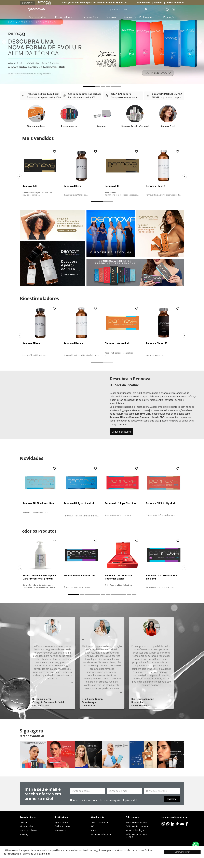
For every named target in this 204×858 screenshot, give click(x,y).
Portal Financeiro (175, 2)
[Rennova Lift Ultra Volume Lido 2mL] (163, 564)
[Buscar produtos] (146, 9)
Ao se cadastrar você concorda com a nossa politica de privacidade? (105, 800)
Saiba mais (45, 853)
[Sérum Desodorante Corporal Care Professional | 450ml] (40, 564)
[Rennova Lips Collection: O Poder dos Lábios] (122, 564)
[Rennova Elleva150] (163, 331)
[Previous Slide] (4, 42)
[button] (89, 86)
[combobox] (127, 9)
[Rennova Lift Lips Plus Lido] (122, 491)
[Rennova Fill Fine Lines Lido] (40, 491)
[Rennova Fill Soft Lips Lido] (163, 491)
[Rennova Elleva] (81, 173)
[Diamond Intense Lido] (122, 331)
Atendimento (143, 2)
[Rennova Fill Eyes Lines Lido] (81, 491)
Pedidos (158, 2)
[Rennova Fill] (122, 173)
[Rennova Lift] (40, 173)
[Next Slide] (200, 42)
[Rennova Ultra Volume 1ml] (81, 564)
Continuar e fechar (182, 852)
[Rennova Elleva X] (163, 173)
